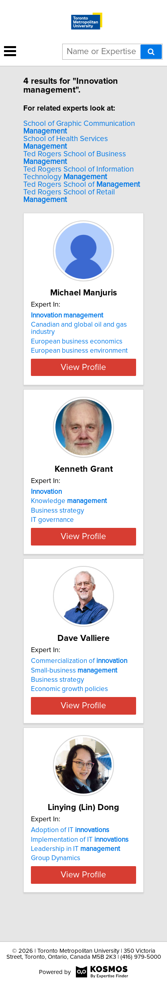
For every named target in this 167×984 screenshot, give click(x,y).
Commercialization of (79, 668)
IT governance (52, 519)
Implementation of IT (79, 853)
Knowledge (69, 501)
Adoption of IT (70, 844)
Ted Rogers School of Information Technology (78, 173)
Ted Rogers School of (81, 184)
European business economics (76, 341)
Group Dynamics (55, 872)
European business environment (79, 350)
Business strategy (57, 510)
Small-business (74, 677)
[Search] (151, 51)
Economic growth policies (69, 696)
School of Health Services (65, 142)
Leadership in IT (75, 863)
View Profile (83, 367)
